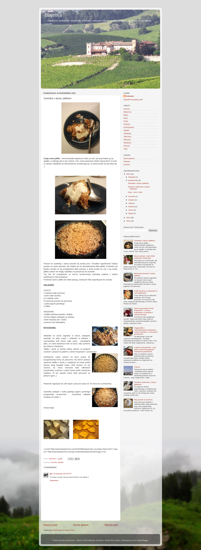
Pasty (126, 121)
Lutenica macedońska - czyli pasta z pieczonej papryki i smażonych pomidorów (145, 349)
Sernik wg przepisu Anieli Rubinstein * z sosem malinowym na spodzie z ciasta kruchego (143, 311)
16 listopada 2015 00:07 (62, 474)
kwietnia (131, 207)
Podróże (127, 124)
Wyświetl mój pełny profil (133, 100)
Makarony (127, 112)
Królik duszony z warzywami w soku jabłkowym (145, 292)
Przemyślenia (129, 127)
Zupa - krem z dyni (135, 192)
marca (131, 210)
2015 (128, 174)
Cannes (137, 367)
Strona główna (81, 525)
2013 (128, 221)
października (133, 180)
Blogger (145, 540)
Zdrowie (127, 146)
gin (51, 474)
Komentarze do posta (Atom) (64, 530)
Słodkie (60, 462)
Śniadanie (127, 133)
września (132, 196)
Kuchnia (54, 462)
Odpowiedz (54, 480)
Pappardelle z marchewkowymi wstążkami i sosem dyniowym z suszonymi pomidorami (145, 331)
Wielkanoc (128, 143)
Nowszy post (50, 525)
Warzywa (127, 140)
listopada (132, 177)
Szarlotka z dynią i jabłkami (138, 183)
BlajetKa (53, 15)
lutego (131, 213)
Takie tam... (128, 137)
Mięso (126, 115)
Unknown (130, 96)
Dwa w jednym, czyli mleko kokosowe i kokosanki (144, 257)
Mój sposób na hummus (143, 400)
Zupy (125, 149)
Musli (126, 118)
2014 (128, 218)
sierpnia (131, 200)
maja (130, 203)
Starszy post (111, 525)
